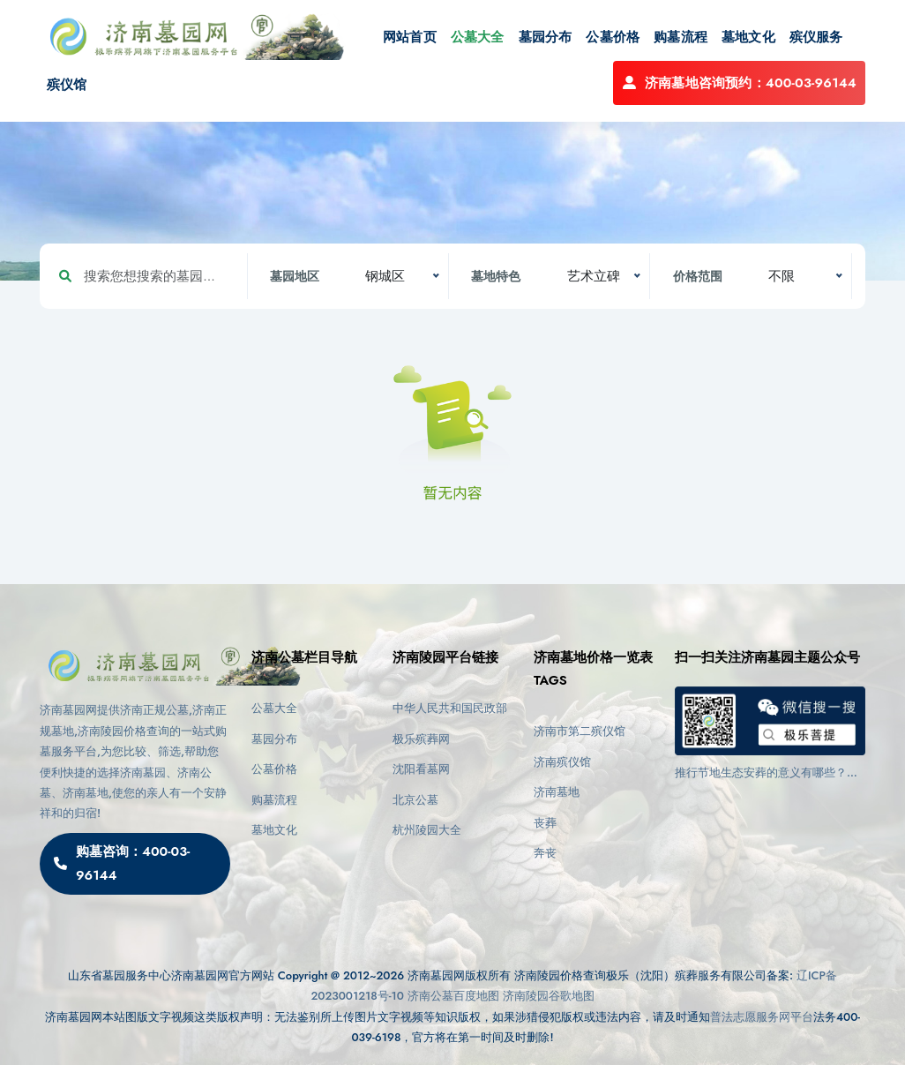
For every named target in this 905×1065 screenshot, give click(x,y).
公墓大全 (478, 37)
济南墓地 (557, 792)
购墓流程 (680, 37)
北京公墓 (415, 799)
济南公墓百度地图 (453, 995)
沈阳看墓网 (421, 769)
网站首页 (410, 37)
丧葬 (545, 822)
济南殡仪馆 (562, 762)
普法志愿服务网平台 (761, 1017)
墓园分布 (545, 37)
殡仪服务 (816, 37)
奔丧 (545, 852)
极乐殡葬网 (421, 739)
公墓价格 (612, 37)
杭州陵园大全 (427, 829)
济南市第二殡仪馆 (579, 731)
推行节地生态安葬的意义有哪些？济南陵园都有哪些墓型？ (766, 773)
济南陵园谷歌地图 (549, 995)
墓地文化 (748, 37)
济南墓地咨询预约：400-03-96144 (739, 83)
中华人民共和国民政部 (450, 708)
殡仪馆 (67, 84)
